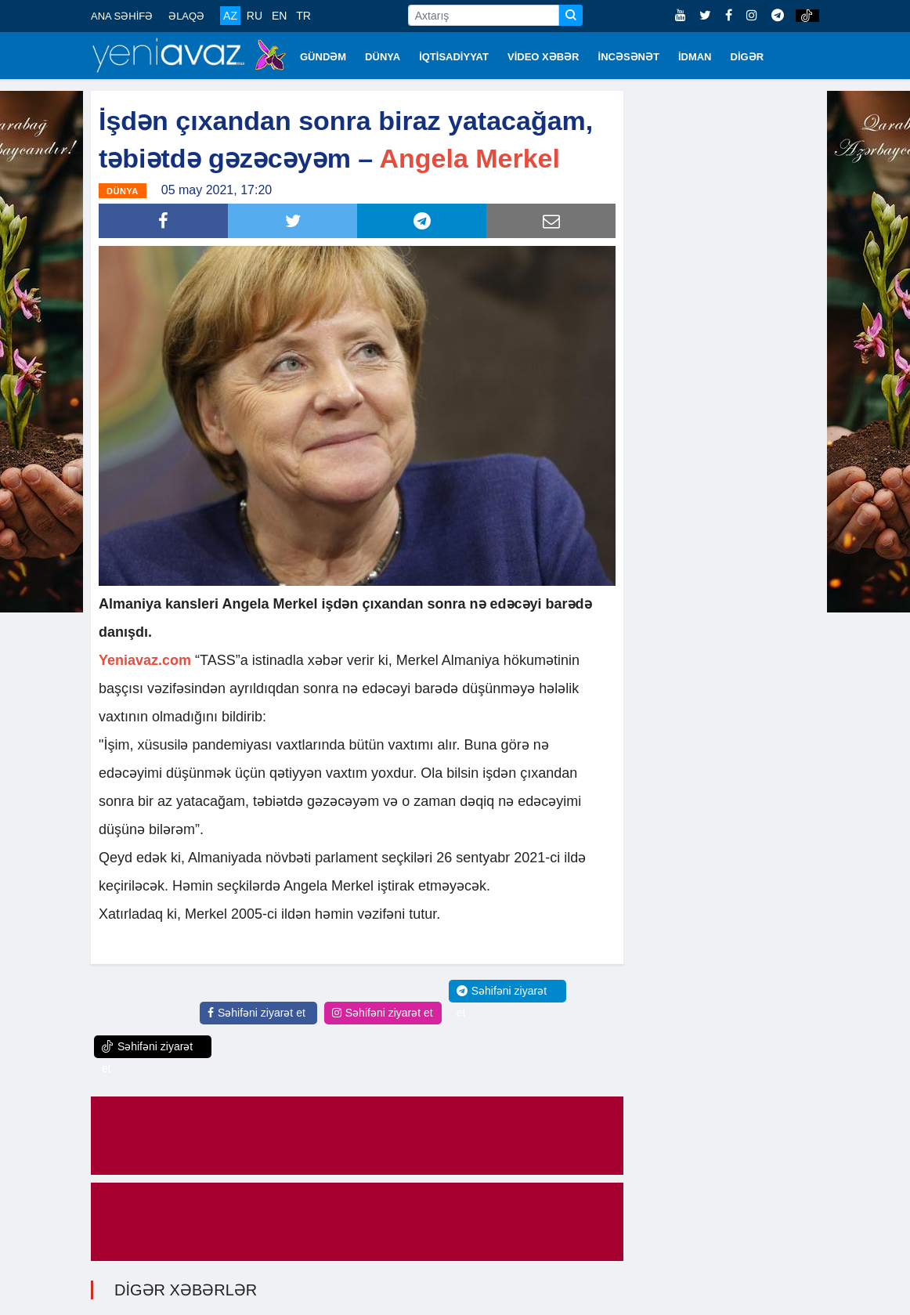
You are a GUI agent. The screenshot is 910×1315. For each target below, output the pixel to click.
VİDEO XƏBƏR (543, 57)
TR (303, 15)
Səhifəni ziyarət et (256, 1012)
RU (254, 15)
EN (279, 15)
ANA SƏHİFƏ (122, 16)
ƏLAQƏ (186, 16)
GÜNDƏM (323, 57)
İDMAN (695, 57)
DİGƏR (747, 57)
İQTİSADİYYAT (454, 57)
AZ (230, 15)
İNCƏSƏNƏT (628, 57)
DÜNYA (382, 57)
